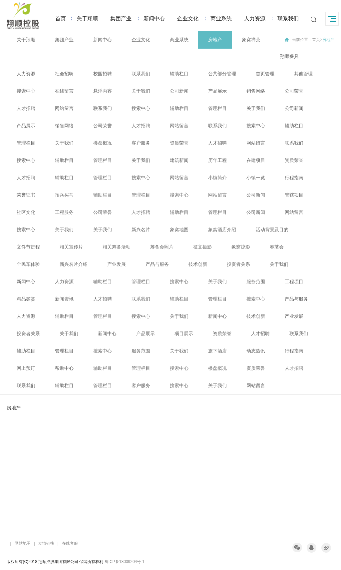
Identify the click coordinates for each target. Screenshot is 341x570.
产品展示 (217, 91)
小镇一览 (255, 177)
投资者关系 (238, 264)
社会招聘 (64, 73)
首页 (60, 18)
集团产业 (121, 18)
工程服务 (64, 212)
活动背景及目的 (272, 229)
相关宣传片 (71, 247)
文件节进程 (28, 247)
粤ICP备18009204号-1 (125, 561)
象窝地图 (179, 229)
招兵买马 (64, 195)
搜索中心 (26, 91)
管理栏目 (217, 108)
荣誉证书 (26, 195)
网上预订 (26, 368)
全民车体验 (28, 264)
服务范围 (255, 281)
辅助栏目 (179, 73)
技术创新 (197, 264)
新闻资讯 (64, 298)
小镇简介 (217, 177)
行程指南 (294, 177)
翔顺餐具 (289, 56)
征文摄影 (202, 247)
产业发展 (116, 264)
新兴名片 (141, 229)
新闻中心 (154, 18)
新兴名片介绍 (74, 264)
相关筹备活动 (117, 247)
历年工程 (217, 160)
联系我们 (288, 18)
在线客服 (70, 543)
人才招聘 (26, 108)
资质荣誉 (179, 143)
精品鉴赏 (26, 298)
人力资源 (254, 18)
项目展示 (183, 333)
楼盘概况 (102, 143)
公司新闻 (179, 91)
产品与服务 (157, 264)
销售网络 (255, 91)
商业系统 (221, 18)
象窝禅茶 (251, 39)
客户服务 (141, 143)
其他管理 (303, 73)
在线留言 (64, 91)
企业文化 (187, 18)
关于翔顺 (87, 18)
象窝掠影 (240, 247)
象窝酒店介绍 (222, 229)
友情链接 (46, 543)
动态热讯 (255, 350)
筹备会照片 (161, 247)
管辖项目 (294, 195)
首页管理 (265, 73)
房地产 (215, 39)
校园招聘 (102, 73)
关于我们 (141, 91)
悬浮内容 (102, 91)
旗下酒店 (217, 350)
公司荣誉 (294, 91)
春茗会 (277, 247)
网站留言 (64, 108)
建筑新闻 (179, 160)
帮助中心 (64, 368)
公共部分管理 (222, 73)
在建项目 (255, 160)
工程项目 (294, 281)
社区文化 (26, 212)
